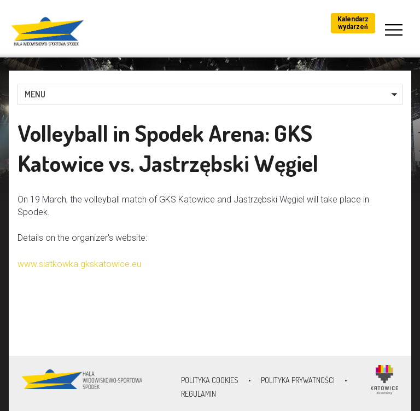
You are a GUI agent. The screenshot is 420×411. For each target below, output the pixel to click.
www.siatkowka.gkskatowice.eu (79, 264)
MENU (35, 94)
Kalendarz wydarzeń (353, 23)
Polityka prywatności (298, 380)
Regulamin (198, 393)
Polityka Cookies (209, 380)
